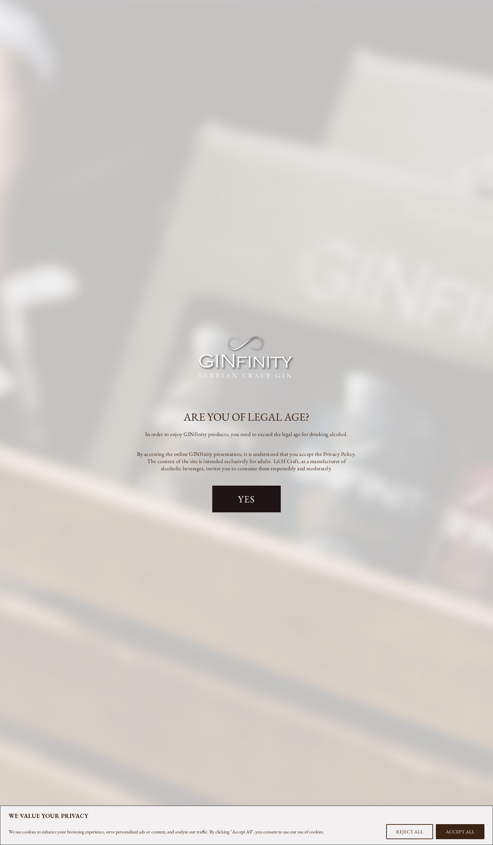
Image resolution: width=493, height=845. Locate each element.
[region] (246, 825)
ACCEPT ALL (460, 832)
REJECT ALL (409, 832)
